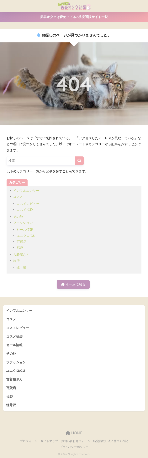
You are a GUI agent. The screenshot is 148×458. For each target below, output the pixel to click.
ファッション (23, 223)
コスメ (18, 196)
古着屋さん (21, 255)
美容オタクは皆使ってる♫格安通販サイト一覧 (74, 17)
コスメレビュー (28, 204)
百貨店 (21, 242)
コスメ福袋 (25, 210)
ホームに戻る (73, 284)
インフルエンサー (26, 191)
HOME (74, 433)
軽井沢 (21, 268)
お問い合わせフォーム (75, 441)
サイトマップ (49, 441)
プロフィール (28, 441)
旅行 (16, 261)
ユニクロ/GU (26, 236)
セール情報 (25, 229)
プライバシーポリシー (74, 446)
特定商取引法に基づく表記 (110, 441)
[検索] (79, 160)
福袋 (20, 248)
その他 (18, 217)
